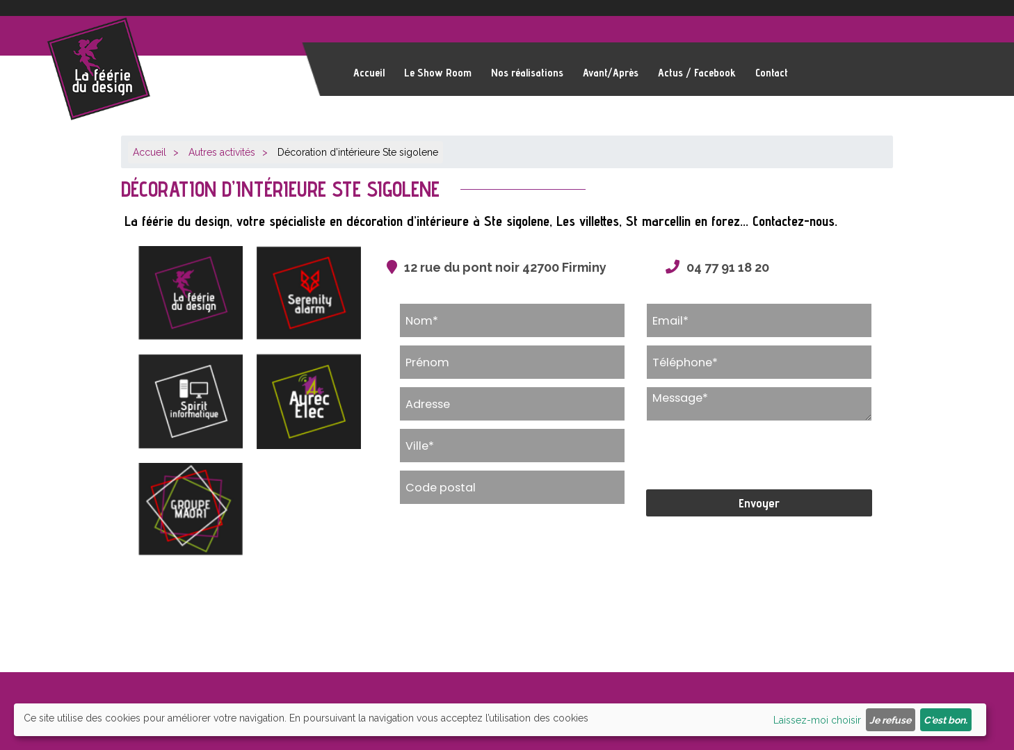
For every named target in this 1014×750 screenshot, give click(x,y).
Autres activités (221, 152)
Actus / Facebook (697, 72)
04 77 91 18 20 (727, 267)
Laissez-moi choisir (817, 720)
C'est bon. (945, 720)
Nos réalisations (527, 72)
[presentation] (752, 455)
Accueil (369, 72)
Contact (771, 72)
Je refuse (890, 720)
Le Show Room (438, 72)
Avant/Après (610, 72)
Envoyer (759, 503)
